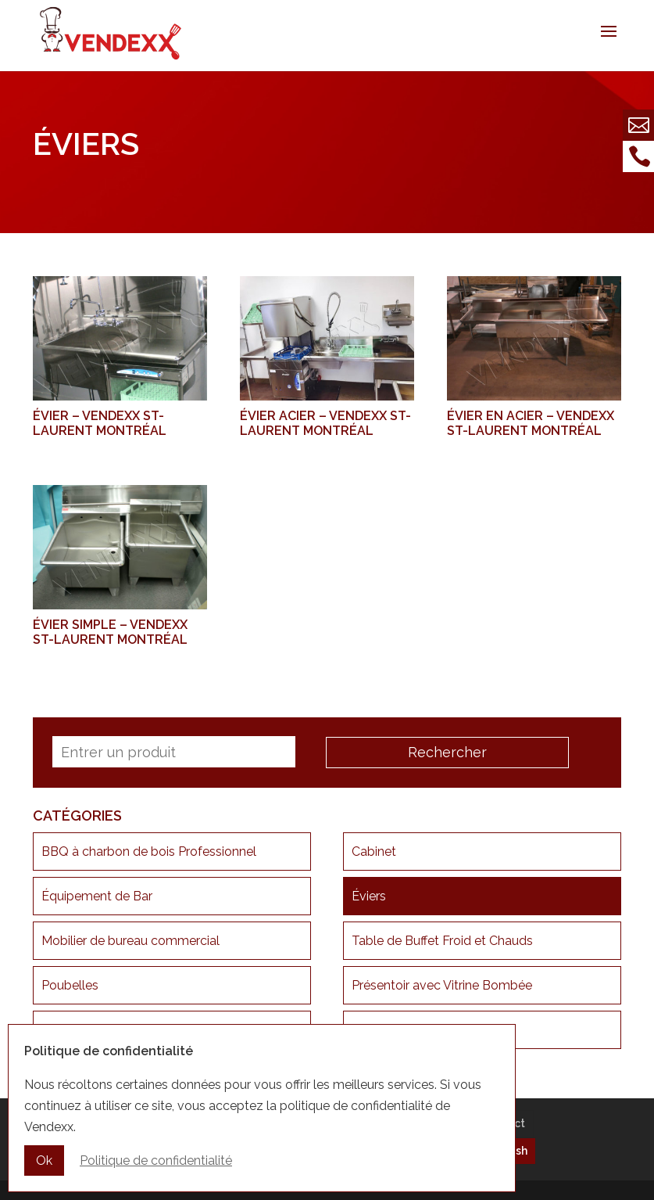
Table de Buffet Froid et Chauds (442, 940)
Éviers (369, 896)
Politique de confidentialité (156, 1160)
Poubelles (69, 985)
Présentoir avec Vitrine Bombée (442, 985)
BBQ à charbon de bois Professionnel (148, 851)
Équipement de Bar (96, 896)
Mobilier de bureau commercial (130, 940)
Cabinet (374, 851)
